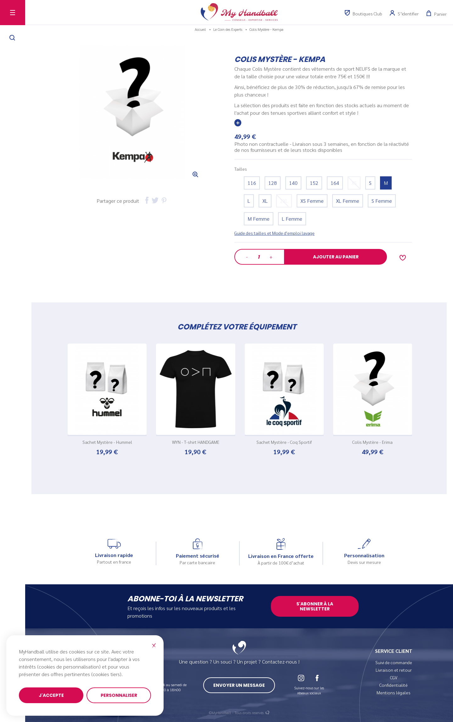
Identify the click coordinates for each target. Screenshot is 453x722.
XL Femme (347, 200)
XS (354, 182)
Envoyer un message (239, 685)
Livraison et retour (394, 670)
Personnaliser (119, 695)
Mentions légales (394, 692)
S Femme (382, 200)
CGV (393, 677)
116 (252, 182)
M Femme (259, 218)
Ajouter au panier (336, 257)
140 (293, 182)
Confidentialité (393, 685)
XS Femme (312, 200)
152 (314, 182)
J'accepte (51, 695)
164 (335, 182)
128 (272, 182)
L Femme (292, 218)
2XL (284, 200)
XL (265, 200)
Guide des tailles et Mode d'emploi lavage (274, 233)
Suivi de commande (393, 662)
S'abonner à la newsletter (314, 606)
